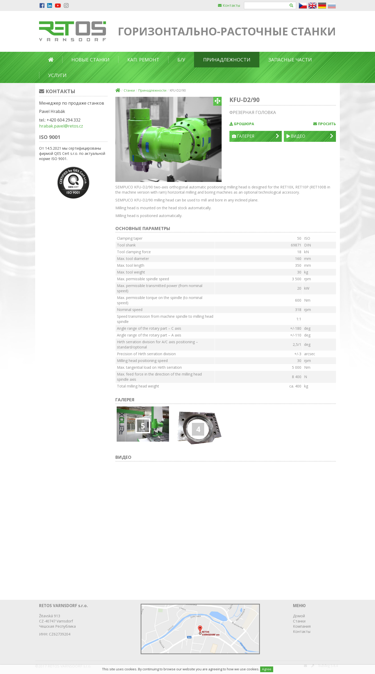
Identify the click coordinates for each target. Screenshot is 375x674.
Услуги (57, 75)
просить (324, 123)
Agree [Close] (266, 669)
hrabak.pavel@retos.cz (61, 126)
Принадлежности (226, 59)
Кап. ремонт (143, 59)
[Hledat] (291, 5)
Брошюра (241, 123)
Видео (309, 136)
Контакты (229, 5)
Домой (299, 615)
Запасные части (290, 59)
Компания (302, 626)
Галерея (255, 136)
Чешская (46, 626)
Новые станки (90, 59)
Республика (65, 626)
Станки (129, 90)
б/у (181, 59)
